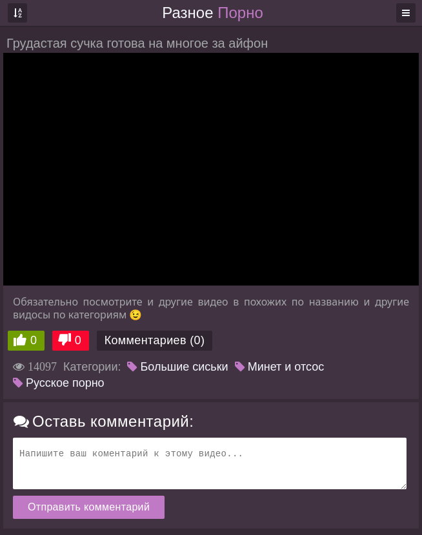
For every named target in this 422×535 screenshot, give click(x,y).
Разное (212, 12)
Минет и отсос (280, 366)
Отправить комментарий (89, 506)
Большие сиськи (177, 366)
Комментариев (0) (155, 340)
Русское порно (59, 382)
